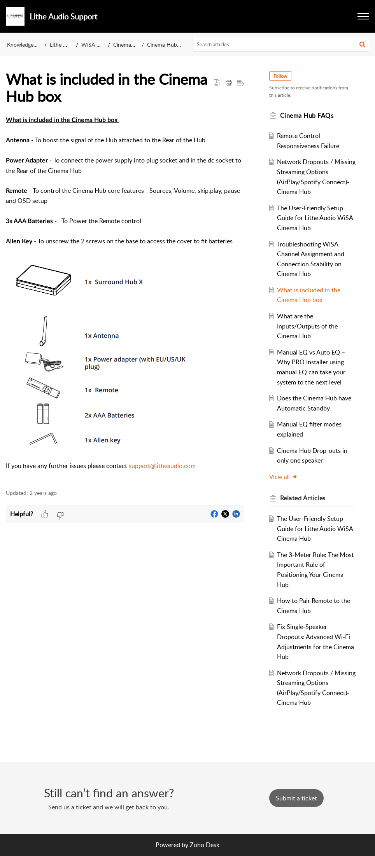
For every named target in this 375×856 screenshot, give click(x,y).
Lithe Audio (63, 44)
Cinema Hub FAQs (169, 44)
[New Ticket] (296, 798)
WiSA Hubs (95, 44)
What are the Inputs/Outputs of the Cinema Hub (307, 326)
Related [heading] (303, 498)
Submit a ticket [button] (296, 798)
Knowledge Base (26, 44)
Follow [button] (280, 76)
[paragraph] (125, 298)
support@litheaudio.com (162, 465)
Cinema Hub (128, 44)
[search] (281, 44)
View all (283, 476)
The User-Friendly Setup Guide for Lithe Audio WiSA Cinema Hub (315, 218)
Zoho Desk (204, 844)
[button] (363, 16)
